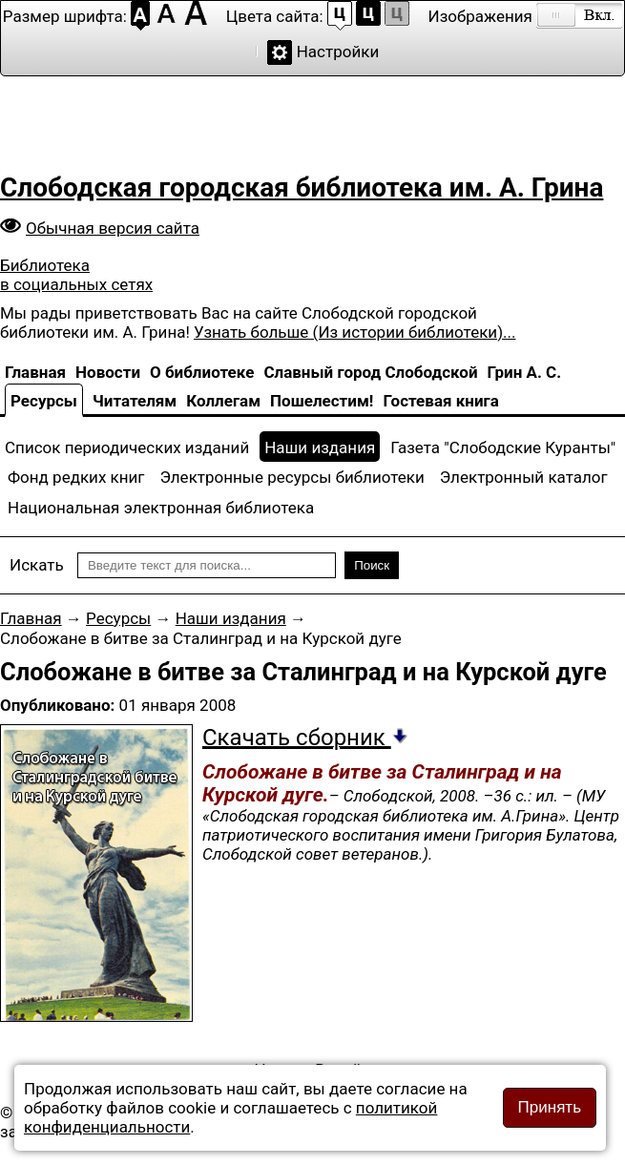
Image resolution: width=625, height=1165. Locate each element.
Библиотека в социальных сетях (76, 275)
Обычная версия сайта (112, 228)
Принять (549, 1107)
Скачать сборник (305, 737)
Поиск (371, 565)
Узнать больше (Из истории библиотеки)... (354, 332)
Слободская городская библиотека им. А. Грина (301, 187)
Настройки (338, 51)
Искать (37, 564)
